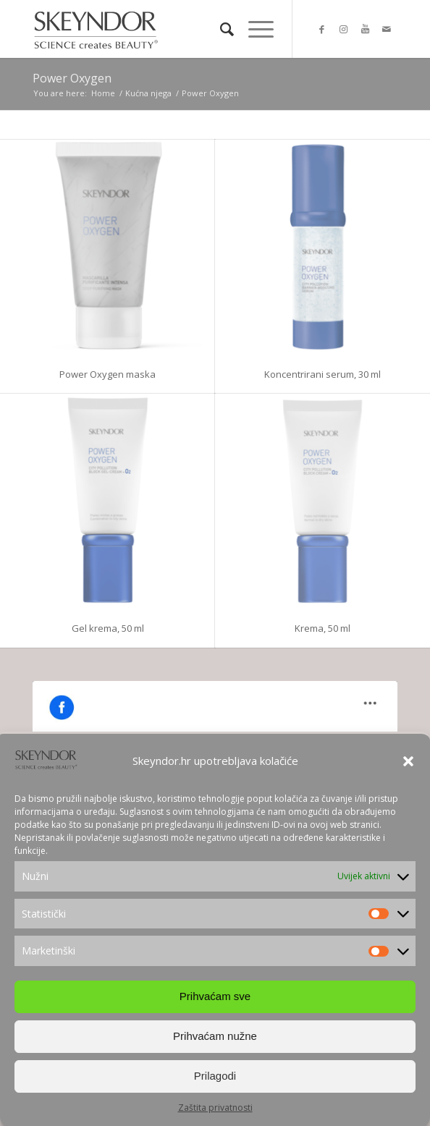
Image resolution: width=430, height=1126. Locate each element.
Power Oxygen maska (107, 374)
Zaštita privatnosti (215, 1107)
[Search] (220, 29)
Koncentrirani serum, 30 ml (322, 374)
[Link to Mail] (386, 29)
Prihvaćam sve (215, 996)
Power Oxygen (72, 78)
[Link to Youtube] (365, 29)
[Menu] (254, 29)
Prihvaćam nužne (215, 1036)
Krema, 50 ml (322, 628)
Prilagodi (215, 1076)
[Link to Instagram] (343, 29)
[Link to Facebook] (321, 29)
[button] (408, 761)
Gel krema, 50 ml (108, 628)
